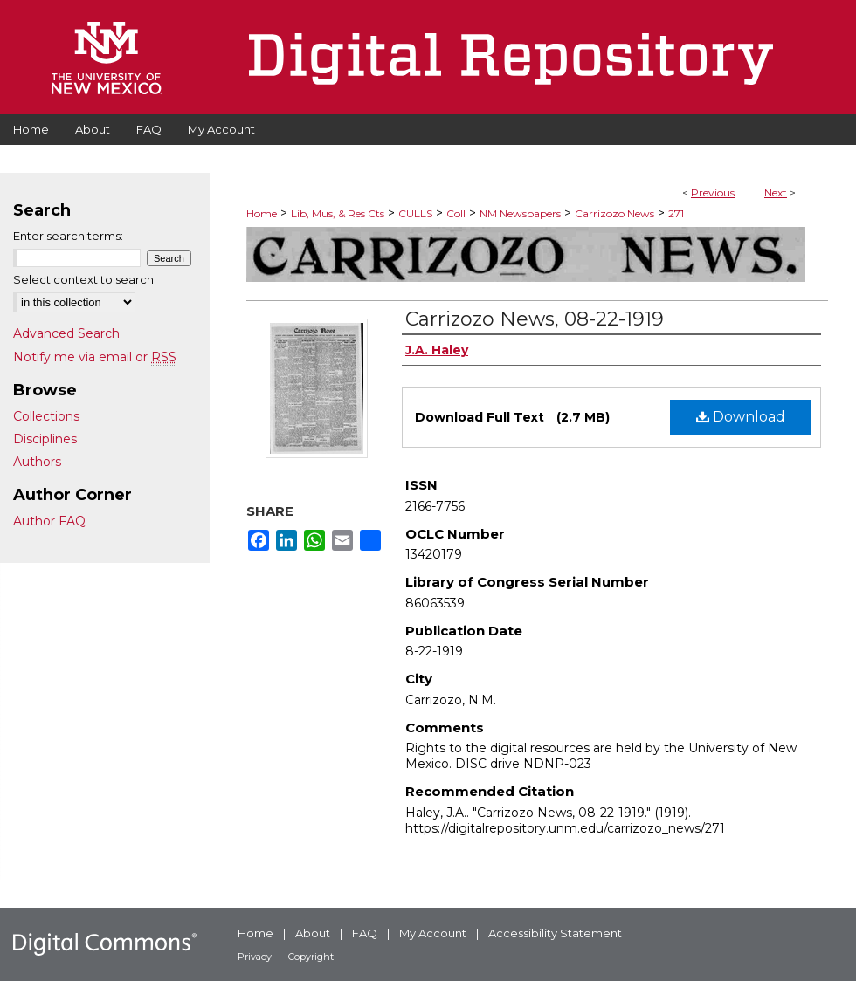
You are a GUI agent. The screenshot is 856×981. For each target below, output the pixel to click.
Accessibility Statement (555, 933)
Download (740, 416)
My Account (432, 933)
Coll (456, 213)
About (312, 933)
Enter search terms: (68, 236)
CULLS (415, 213)
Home (261, 213)
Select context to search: (84, 279)
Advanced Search (66, 333)
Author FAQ (49, 521)
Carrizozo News (614, 213)
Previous (713, 192)
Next (775, 192)
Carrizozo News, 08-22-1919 (534, 319)
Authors (37, 462)
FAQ (364, 933)
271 (676, 213)
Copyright (311, 956)
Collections (46, 416)
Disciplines (45, 439)
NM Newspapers (520, 213)
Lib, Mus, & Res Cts (337, 213)
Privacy (255, 956)
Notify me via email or (94, 357)
